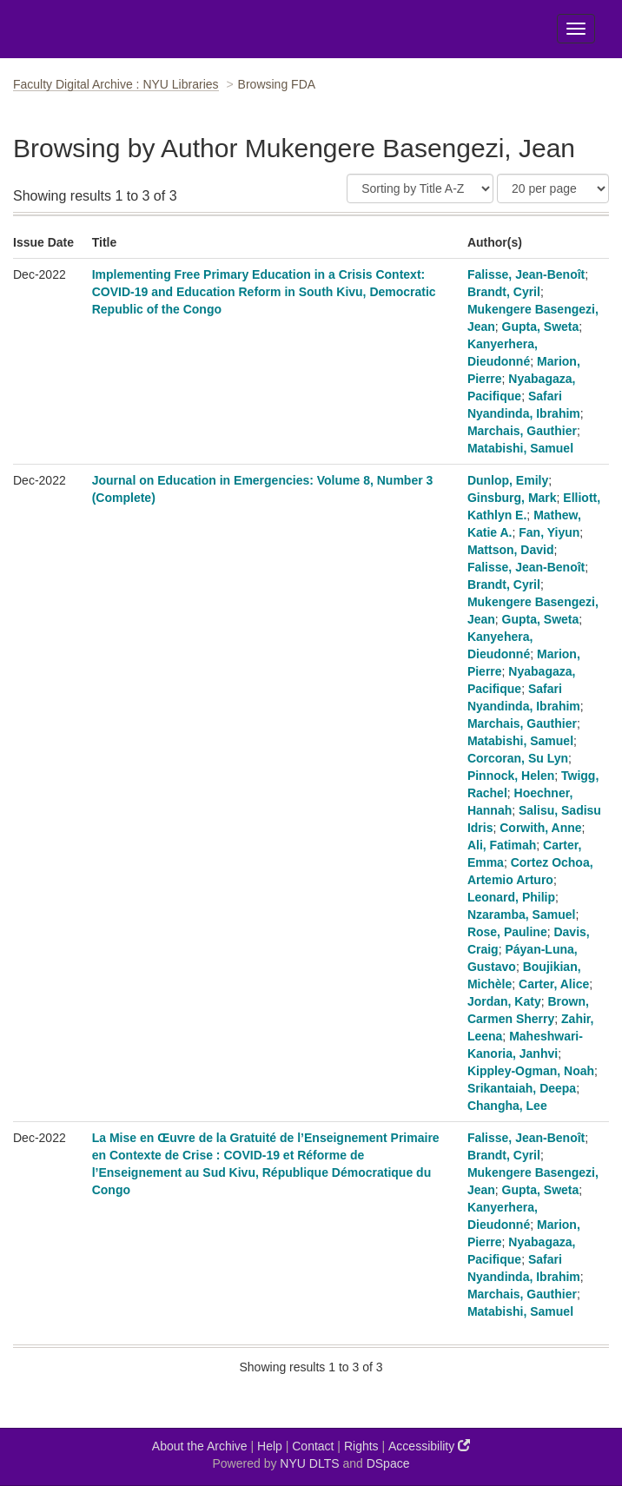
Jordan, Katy (504, 1001)
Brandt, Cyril (503, 292)
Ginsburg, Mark (512, 498)
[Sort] (420, 188)
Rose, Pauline (507, 932)
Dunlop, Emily (507, 480)
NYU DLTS (309, 1463)
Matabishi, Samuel (520, 448)
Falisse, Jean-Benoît (526, 274)
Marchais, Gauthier (522, 431)
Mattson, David (510, 550)
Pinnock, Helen (510, 776)
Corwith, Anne (540, 828)
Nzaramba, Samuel (521, 914)
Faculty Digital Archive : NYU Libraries (116, 84)
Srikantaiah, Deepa (521, 1088)
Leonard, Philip (511, 897)
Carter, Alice (554, 984)
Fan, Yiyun (549, 532)
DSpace (388, 1463)
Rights (361, 1446)
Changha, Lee (507, 1106)
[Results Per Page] (553, 188)
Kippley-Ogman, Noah (530, 1071)
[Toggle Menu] (576, 28)
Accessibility (429, 1445)
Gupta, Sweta (540, 327)
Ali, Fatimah (501, 845)
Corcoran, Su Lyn (517, 758)
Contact (313, 1446)
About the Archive (200, 1446)
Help (269, 1446)
